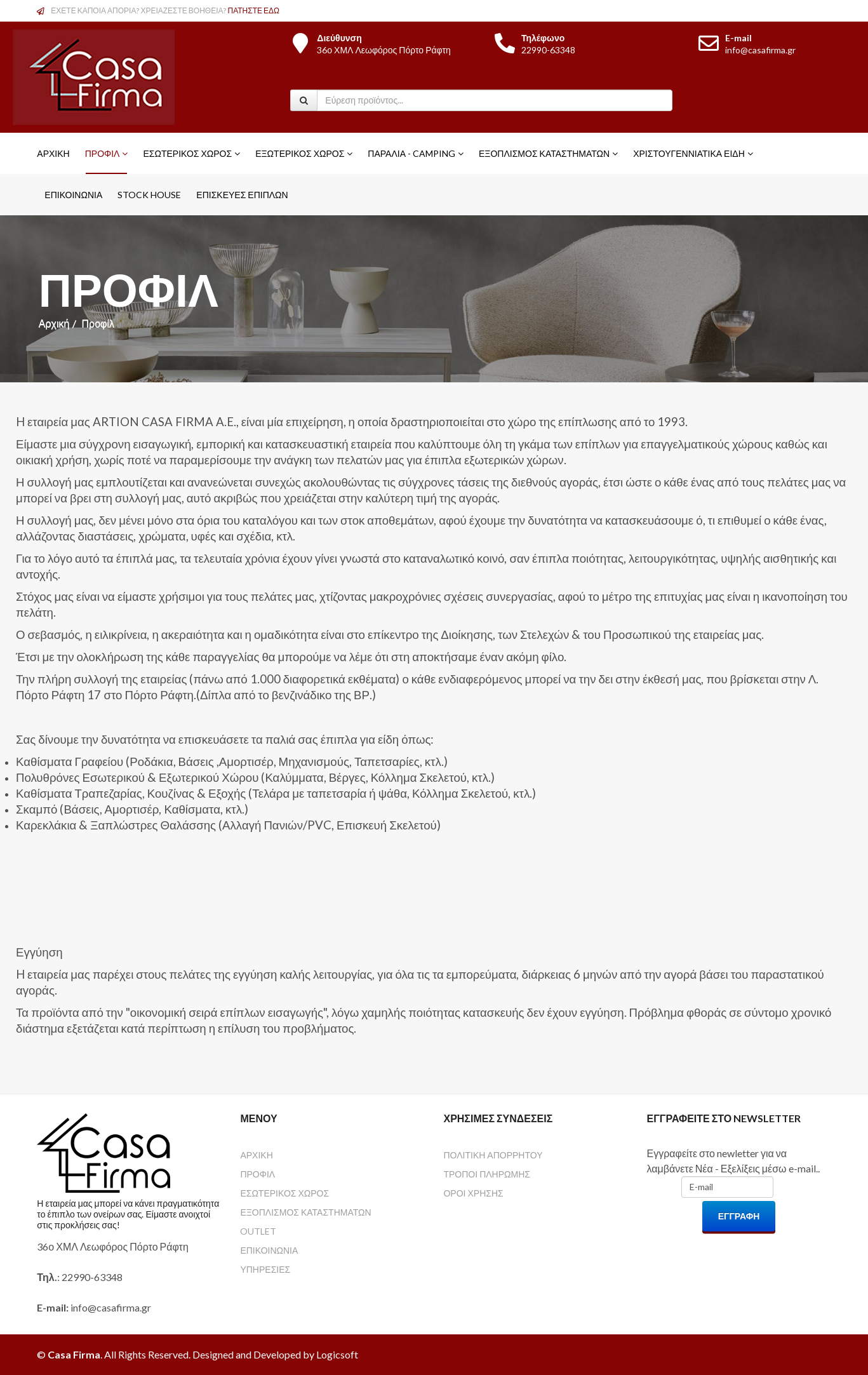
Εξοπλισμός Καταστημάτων (544, 153)
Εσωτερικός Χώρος (187, 153)
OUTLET (258, 1231)
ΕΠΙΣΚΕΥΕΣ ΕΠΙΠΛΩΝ (242, 194)
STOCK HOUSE (149, 194)
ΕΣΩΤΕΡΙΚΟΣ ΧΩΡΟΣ (284, 1193)
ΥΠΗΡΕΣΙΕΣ (265, 1269)
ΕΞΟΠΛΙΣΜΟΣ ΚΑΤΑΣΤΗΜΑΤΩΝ (305, 1212)
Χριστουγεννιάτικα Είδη (689, 153)
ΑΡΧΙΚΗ (256, 1155)
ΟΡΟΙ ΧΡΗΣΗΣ (473, 1193)
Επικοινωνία (73, 194)
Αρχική (53, 153)
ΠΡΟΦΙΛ (257, 1174)
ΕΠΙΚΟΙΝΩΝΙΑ (269, 1250)
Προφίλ (102, 153)
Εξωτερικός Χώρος (299, 153)
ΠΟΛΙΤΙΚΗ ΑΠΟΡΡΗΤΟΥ (492, 1155)
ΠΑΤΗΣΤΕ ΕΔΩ (254, 10)
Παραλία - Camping (411, 153)
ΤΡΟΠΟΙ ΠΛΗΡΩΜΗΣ (486, 1174)
